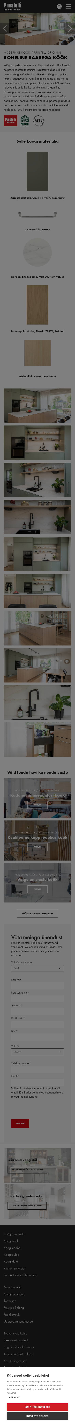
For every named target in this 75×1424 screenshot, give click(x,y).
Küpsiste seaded (37, 1416)
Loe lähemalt (13, 1397)
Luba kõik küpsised (37, 1407)
